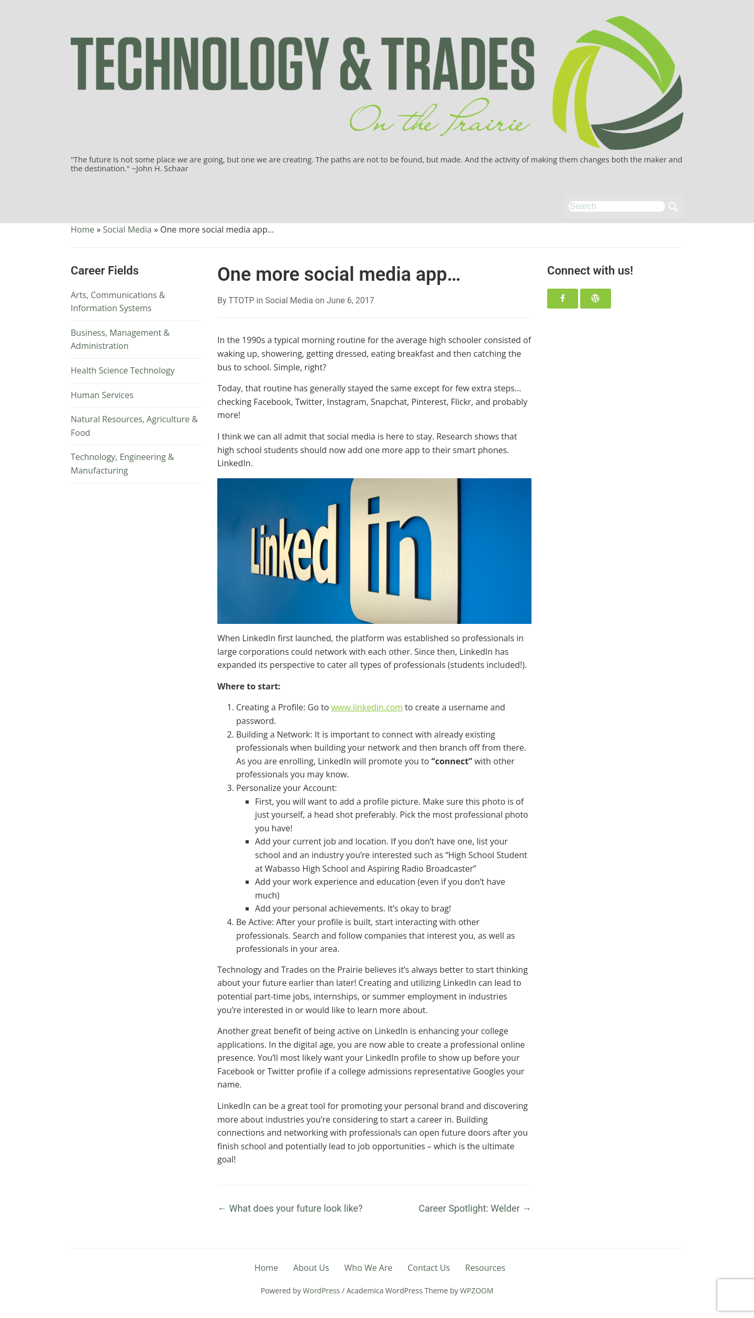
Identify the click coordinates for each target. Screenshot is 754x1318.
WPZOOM (477, 1290)
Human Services (102, 395)
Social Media (127, 229)
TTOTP (241, 300)
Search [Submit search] (673, 206)
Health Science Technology (123, 370)
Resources (485, 1267)
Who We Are (369, 1267)
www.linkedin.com (367, 707)
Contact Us (428, 1267)
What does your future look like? (290, 1208)
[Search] (617, 206)
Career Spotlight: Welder (475, 1208)
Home (82, 229)
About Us (311, 1267)
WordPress (321, 1290)
